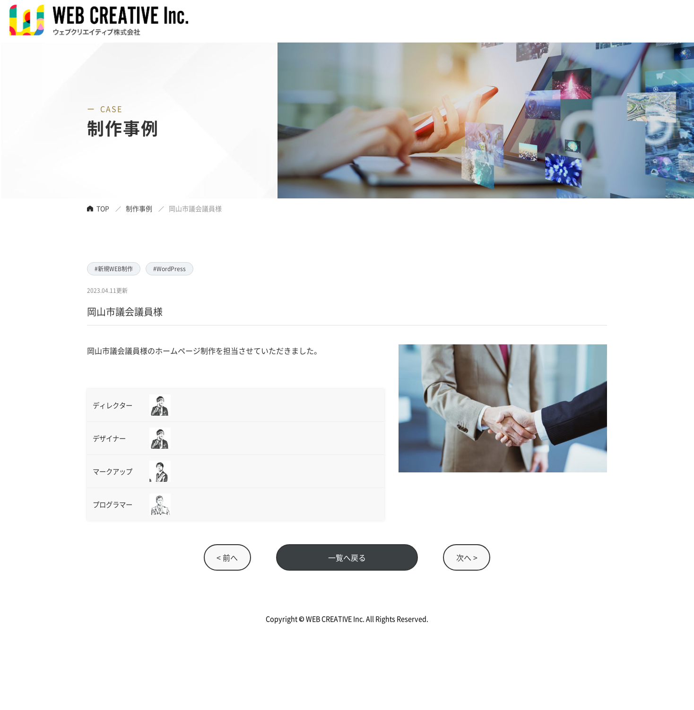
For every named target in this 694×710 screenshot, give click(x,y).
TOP (102, 208)
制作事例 (139, 208)
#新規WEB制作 (114, 269)
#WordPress (169, 269)
